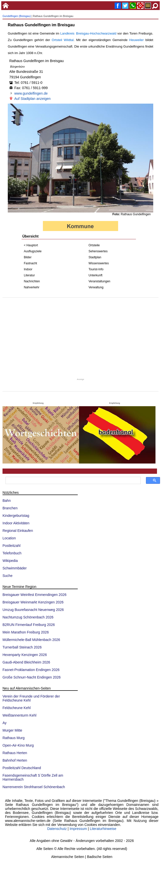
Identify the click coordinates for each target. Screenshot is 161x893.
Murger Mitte (12, 730)
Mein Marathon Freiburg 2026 (26, 632)
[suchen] (72, 480)
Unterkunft (95, 275)
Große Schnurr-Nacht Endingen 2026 (32, 677)
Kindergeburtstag (16, 516)
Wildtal (68, 40)
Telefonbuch (12, 553)
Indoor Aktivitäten (16, 523)
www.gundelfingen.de (31, 93)
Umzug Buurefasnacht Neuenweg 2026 (33, 610)
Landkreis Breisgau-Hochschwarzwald (88, 33)
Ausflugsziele (33, 251)
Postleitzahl (12, 546)
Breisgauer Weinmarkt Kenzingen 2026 (33, 602)
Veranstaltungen (99, 281)
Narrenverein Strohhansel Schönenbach (34, 787)
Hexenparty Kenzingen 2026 (25, 655)
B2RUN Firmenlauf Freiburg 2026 (29, 625)
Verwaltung (96, 287)
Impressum (78, 829)
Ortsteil (57, 40)
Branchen (10, 508)
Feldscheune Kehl (17, 708)
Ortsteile (94, 245)
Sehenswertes (98, 251)
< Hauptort (31, 245)
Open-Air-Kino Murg (18, 745)
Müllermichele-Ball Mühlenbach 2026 (31, 640)
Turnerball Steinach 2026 (22, 647)
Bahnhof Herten (15, 760)
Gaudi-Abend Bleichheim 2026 (26, 662)
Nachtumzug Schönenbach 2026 (28, 617)
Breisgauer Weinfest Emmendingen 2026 (34, 595)
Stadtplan (95, 257)
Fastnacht (30, 263)
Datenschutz (57, 829)
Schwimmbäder (15, 568)
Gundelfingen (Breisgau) (17, 16)
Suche (8, 576)
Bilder (28, 257)
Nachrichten (32, 281)
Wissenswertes (99, 263)
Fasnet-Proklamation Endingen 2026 (31, 670)
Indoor (28, 269)
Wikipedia (10, 561)
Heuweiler (136, 40)
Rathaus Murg (14, 738)
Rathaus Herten (15, 753)
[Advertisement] (80, 338)
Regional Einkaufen (18, 531)
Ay (5, 723)
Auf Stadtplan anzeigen (32, 99)
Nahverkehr (31, 287)
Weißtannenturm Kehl (19, 715)
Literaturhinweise (103, 829)
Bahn (7, 501)
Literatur (29, 275)
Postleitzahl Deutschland (22, 768)
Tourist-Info (96, 269)
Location (9, 538)
